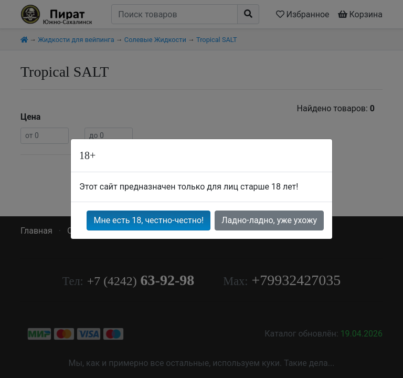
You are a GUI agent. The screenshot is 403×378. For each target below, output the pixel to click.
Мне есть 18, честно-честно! (148, 220)
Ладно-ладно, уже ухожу (269, 220)
